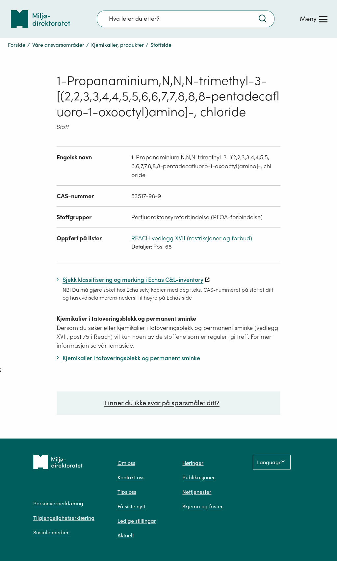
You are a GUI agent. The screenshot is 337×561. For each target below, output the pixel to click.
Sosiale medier (51, 532)
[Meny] (313, 19)
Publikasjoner (198, 477)
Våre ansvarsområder (58, 44)
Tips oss (126, 492)
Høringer (192, 463)
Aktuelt (125, 535)
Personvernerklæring (58, 503)
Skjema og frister (202, 506)
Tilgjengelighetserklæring (63, 518)
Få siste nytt (131, 506)
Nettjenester (196, 492)
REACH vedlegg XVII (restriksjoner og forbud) (191, 238)
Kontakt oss (130, 477)
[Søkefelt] (185, 19)
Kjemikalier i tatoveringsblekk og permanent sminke (126, 318)
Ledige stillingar (136, 521)
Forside (16, 44)
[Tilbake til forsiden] (40, 19)
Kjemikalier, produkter (117, 44)
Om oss (126, 463)
